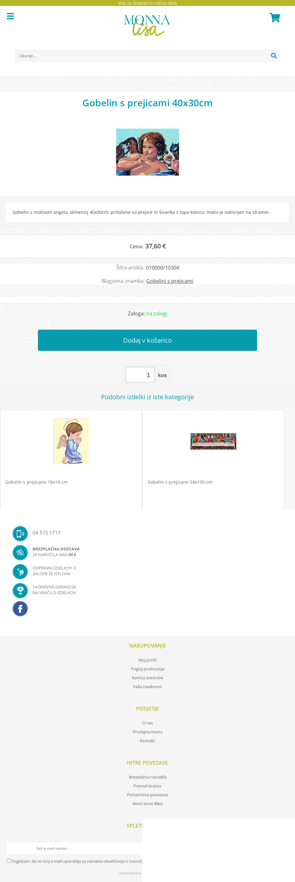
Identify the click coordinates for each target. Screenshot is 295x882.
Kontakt (147, 740)
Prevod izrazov (147, 786)
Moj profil (147, 660)
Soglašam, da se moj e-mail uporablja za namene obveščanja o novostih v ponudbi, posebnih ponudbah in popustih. (121, 861)
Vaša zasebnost (147, 686)
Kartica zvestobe (147, 677)
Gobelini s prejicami (169, 280)
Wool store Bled (147, 803)
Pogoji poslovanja (147, 669)
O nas (147, 723)
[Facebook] (147, 610)
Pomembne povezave (147, 795)
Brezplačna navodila (147, 777)
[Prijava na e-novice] (283, 848)
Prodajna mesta (147, 732)
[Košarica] (274, 18)
